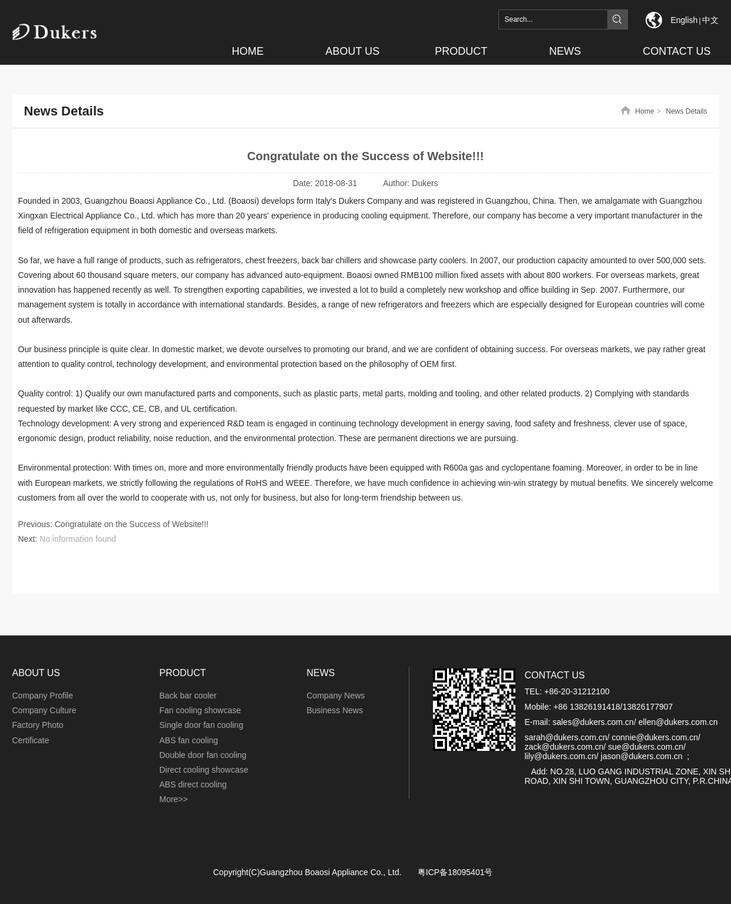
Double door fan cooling (203, 755)
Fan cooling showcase (201, 710)
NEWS (321, 673)
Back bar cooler (188, 695)
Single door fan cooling (201, 725)
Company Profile (43, 695)
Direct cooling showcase (204, 769)
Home (644, 111)
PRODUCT (183, 673)
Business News (335, 710)
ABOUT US (36, 673)
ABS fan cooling (189, 740)
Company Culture (44, 710)
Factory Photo (38, 725)
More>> (174, 799)
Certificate (30, 740)
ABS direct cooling (193, 784)
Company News (336, 695)
